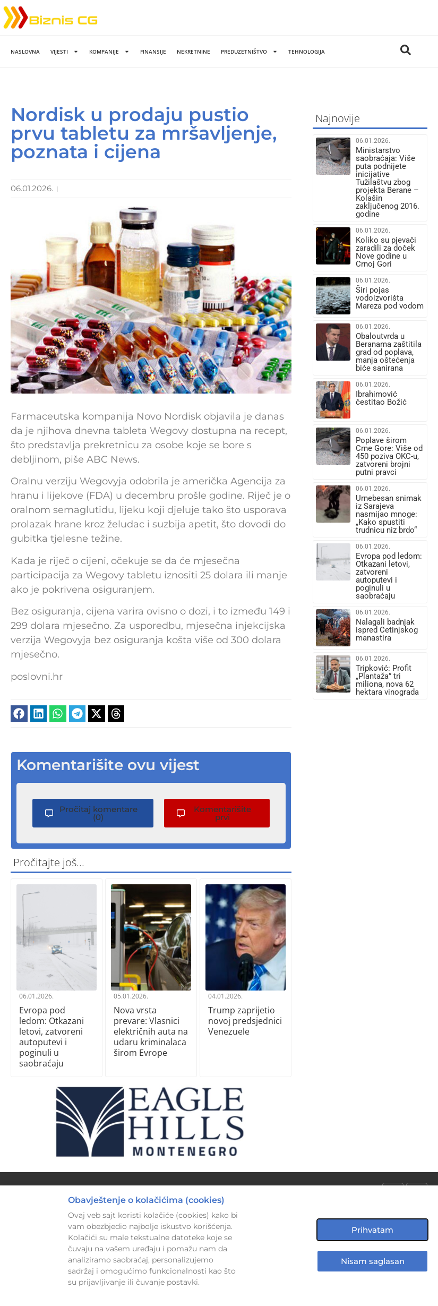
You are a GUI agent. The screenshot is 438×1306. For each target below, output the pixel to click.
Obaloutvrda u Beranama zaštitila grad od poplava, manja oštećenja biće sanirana (389, 352)
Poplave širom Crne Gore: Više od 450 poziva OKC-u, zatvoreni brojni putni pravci (389, 456)
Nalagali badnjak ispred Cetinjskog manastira (387, 630)
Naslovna (25, 51)
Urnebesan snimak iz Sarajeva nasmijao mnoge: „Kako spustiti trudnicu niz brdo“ (389, 514)
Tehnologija (306, 51)
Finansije (153, 51)
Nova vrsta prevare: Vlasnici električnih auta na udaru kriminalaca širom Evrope (151, 1031)
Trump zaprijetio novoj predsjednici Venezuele (245, 1020)
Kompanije (109, 51)
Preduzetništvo (249, 51)
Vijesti (64, 51)
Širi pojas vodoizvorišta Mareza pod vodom (390, 298)
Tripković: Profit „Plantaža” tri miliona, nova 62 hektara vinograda (387, 680)
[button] (19, 713)
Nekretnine (193, 51)
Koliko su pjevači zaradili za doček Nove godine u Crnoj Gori (386, 252)
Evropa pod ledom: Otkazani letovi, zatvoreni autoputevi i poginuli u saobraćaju (51, 1036)
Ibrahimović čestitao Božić (381, 398)
